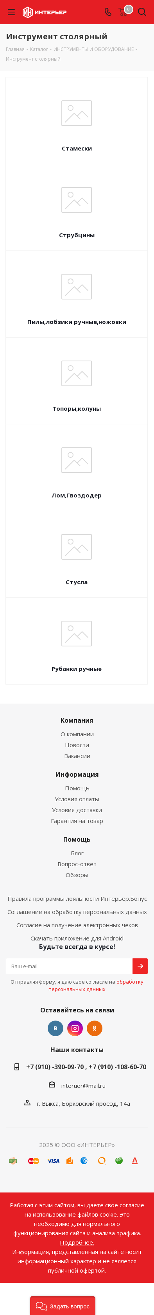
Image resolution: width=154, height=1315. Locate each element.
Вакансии (77, 756)
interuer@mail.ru (83, 1085)
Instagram (75, 1028)
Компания (77, 720)
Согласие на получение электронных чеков (77, 925)
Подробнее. (77, 1242)
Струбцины (77, 235)
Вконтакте (55, 1028)
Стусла (77, 582)
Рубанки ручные (77, 668)
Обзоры (77, 875)
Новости (77, 745)
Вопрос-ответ (77, 864)
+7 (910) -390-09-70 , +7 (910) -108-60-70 (86, 1067)
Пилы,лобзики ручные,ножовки (76, 322)
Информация (77, 774)
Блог (77, 853)
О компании (77, 734)
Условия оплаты (77, 799)
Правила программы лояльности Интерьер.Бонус (77, 898)
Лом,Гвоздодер (77, 495)
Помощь (77, 788)
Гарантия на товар (77, 821)
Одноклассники (94, 1028)
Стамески (77, 148)
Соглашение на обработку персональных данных (77, 912)
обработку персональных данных (95, 985)
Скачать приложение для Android (77, 938)
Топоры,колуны (76, 408)
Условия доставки (77, 810)
